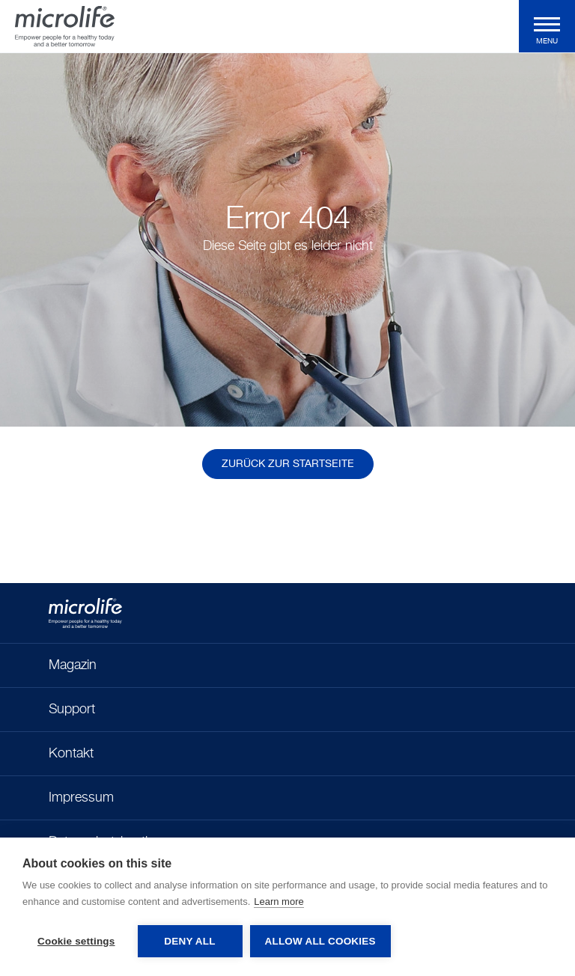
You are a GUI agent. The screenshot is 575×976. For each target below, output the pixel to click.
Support (72, 709)
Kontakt (71, 753)
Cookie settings (76, 941)
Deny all (189, 941)
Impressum (81, 798)
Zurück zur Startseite (288, 464)
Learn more (278, 901)
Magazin (73, 665)
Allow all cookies (320, 941)
